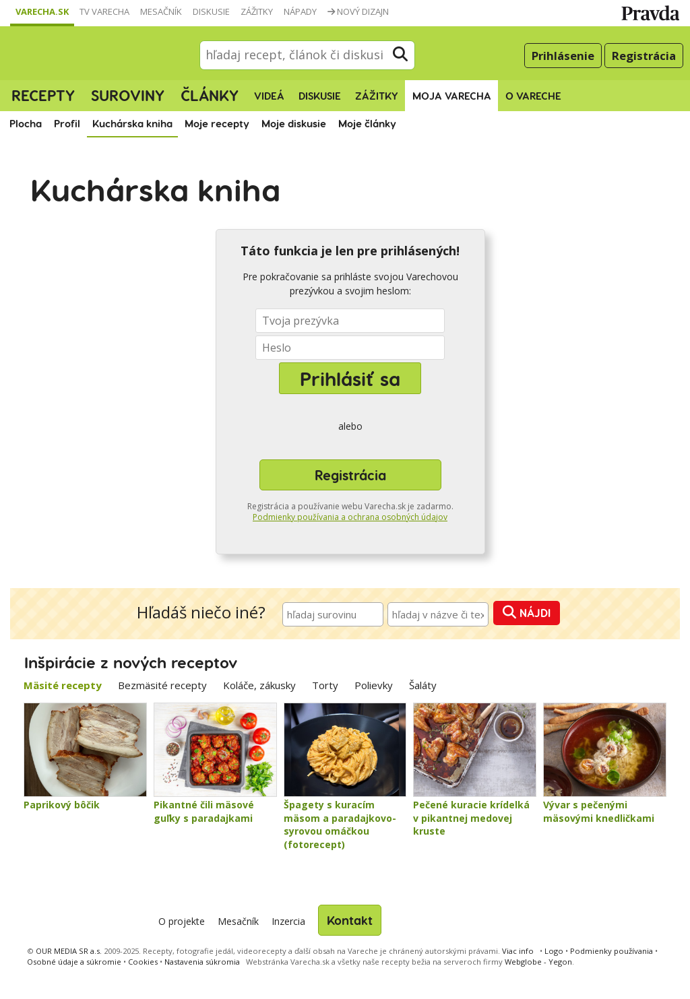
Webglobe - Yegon (538, 962)
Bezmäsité (162, 685)
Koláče (259, 685)
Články (210, 95)
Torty (325, 685)
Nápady (300, 11)
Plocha (25, 123)
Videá (269, 96)
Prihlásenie (563, 55)
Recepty (43, 95)
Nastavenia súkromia (202, 962)
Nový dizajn (358, 11)
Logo (553, 951)
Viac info (518, 951)
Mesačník (161, 11)
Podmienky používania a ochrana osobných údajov (350, 517)
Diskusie (211, 11)
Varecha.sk (42, 11)
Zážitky (257, 11)
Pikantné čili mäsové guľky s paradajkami (204, 811)
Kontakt (350, 920)
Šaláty (423, 685)
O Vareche (533, 96)
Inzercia (288, 921)
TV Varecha (104, 11)
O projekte (181, 921)
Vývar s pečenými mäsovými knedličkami (598, 811)
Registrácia (644, 55)
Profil (67, 123)
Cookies (143, 962)
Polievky (373, 685)
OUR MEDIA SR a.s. (69, 951)
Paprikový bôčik (62, 804)
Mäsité (63, 685)
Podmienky (611, 951)
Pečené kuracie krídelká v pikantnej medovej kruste (471, 817)
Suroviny (127, 95)
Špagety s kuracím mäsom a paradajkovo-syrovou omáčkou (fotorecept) (340, 824)
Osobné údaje (74, 962)
